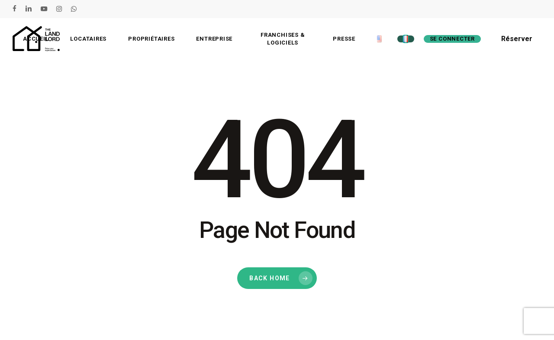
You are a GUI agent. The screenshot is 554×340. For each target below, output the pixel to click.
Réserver (516, 39)
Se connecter (452, 38)
